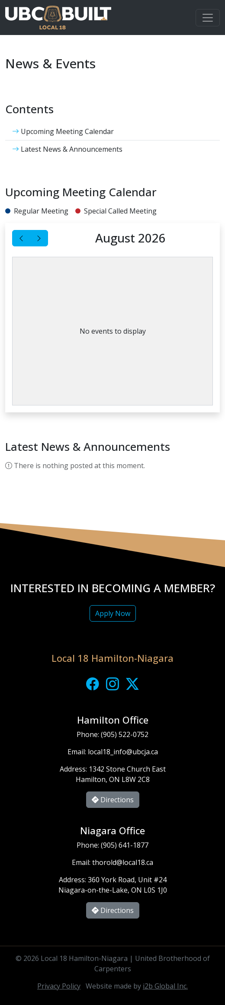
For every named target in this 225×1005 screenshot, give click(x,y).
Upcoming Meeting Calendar (63, 131)
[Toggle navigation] (208, 17)
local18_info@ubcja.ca (123, 751)
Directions (113, 799)
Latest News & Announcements (67, 149)
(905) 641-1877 (124, 845)
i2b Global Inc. (165, 986)
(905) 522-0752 (124, 734)
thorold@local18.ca (122, 862)
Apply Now (112, 613)
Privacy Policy (58, 986)
